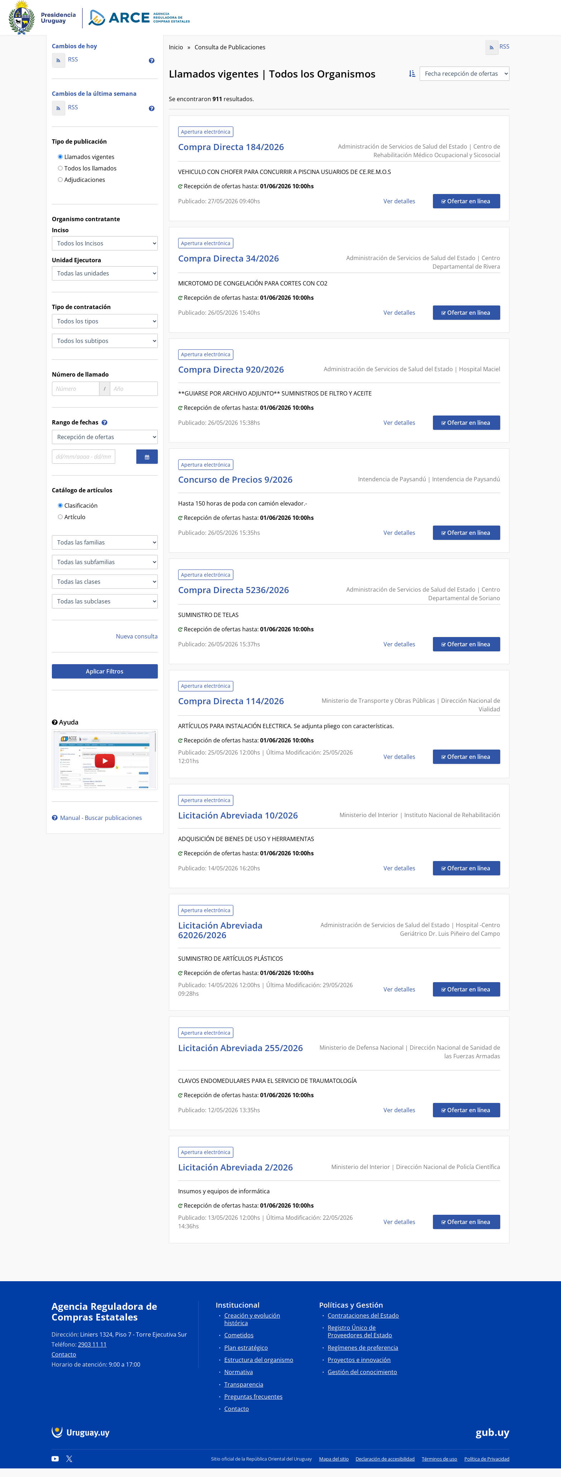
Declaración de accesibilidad (385, 1459)
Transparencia (243, 1384)
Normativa (238, 1372)
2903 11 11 (92, 1344)
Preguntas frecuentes (253, 1397)
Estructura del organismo (258, 1360)
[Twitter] (69, 1459)
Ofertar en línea (471, 201)
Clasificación (78, 506)
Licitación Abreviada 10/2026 (240, 815)
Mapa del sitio (334, 1459)
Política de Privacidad (486, 1459)
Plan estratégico (246, 1348)
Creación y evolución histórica (252, 1319)
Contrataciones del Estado (363, 1315)
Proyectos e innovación (359, 1360)
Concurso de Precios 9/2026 (237, 479)
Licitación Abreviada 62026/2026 (220, 929)
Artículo (72, 517)
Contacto (64, 1354)
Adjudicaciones (81, 180)
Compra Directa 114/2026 (233, 701)
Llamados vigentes (86, 157)
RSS (65, 59)
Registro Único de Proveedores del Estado (360, 1331)
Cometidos (239, 1335)
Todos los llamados (87, 168)
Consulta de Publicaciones (230, 47)
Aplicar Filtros (104, 671)
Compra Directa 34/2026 (230, 258)
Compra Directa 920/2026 (233, 369)
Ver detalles (400, 201)
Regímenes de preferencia (363, 1348)
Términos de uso (439, 1459)
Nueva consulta (137, 636)
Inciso (60, 230)
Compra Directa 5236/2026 (235, 590)
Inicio (176, 47)
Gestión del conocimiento (362, 1372)
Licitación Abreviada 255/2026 (240, 1052)
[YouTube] (55, 1459)
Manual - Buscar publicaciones (97, 818)
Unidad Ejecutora (76, 260)
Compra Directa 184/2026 (233, 147)
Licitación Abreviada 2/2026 (237, 1167)
